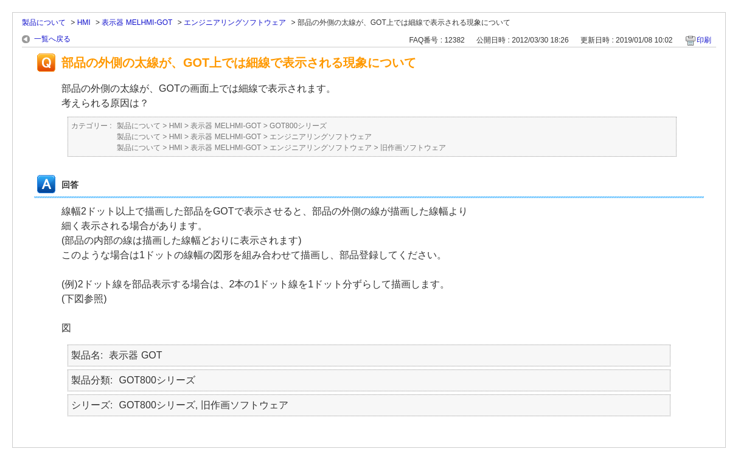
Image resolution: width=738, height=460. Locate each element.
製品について (44, 22)
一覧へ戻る (52, 39)
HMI (84, 22)
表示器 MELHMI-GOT (137, 22)
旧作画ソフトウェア (413, 147)
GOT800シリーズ (298, 126)
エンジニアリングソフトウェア (235, 22)
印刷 (704, 40)
